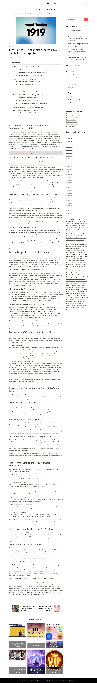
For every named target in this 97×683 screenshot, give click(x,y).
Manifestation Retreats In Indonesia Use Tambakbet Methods (18, 671)
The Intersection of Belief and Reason (28, 113)
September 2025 (72, 84)
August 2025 (71, 87)
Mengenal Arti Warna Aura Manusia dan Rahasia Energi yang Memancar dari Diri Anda (78, 38)
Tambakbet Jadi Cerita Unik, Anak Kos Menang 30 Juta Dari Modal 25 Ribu (76, 281)
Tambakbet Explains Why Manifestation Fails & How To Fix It (36, 671)
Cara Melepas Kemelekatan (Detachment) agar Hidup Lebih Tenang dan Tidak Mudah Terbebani (78, 32)
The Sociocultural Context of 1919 (27, 97)
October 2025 (72, 81)
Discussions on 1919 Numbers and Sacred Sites (26, 92)
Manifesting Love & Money (52, 9)
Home (29, 9)
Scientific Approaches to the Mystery (28, 100)
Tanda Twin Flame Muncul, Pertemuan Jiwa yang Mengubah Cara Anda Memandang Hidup (77, 57)
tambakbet (69, 136)
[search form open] (86, 4)
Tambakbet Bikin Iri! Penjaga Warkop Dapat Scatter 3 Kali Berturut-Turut (76, 289)
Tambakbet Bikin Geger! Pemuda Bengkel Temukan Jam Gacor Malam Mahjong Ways (76, 262)
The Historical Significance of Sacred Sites (29, 81)
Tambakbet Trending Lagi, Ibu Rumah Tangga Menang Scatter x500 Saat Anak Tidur (76, 248)
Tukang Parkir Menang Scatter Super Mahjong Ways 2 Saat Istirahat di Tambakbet (76, 221)
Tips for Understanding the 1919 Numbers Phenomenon (28, 107)
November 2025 (72, 78)
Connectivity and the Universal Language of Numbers (32, 103)
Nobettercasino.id (71, 120)
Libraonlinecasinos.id (72, 124)
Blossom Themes (58, 680)
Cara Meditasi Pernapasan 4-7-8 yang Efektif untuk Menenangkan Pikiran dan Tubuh (77, 51)
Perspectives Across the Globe (26, 116)
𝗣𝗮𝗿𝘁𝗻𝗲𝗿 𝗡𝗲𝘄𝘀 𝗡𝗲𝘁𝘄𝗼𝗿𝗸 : (74, 112)
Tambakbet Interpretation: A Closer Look (29, 88)
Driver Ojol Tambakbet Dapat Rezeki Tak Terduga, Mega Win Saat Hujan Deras (76, 252)
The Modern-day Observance (26, 84)
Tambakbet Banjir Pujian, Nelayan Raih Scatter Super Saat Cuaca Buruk (75, 285)
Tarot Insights (65, 9)
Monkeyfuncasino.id (71, 122)
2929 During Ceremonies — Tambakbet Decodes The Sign (54, 671)
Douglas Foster (13, 57)
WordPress (71, 680)
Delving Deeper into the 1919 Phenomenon (25, 79)
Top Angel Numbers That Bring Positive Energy (54, 645)
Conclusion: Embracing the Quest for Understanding (32, 119)
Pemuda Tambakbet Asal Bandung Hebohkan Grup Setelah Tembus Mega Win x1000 (76, 226)
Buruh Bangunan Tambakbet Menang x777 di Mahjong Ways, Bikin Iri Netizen (76, 240)
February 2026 (72, 75)
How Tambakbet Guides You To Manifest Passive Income (17, 645)
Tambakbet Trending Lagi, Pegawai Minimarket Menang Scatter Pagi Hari (76, 293)
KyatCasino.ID (70, 126)
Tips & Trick (71, 106)
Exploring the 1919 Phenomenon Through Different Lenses (29, 95)
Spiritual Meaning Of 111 (36, 645)
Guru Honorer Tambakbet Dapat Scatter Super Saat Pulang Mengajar (76, 271)
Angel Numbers (38, 9)
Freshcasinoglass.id (71, 118)
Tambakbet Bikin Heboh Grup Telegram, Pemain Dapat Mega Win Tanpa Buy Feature (76, 301)
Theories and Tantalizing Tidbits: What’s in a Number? (33, 72)
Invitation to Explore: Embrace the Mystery (30, 75)
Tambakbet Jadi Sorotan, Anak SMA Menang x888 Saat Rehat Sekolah (77, 297)
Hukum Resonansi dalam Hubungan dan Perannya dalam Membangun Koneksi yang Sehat (78, 44)
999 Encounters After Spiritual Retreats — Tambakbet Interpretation (38, 153)
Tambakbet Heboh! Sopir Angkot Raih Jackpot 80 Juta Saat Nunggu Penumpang (77, 230)
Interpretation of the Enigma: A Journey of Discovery (32, 69)
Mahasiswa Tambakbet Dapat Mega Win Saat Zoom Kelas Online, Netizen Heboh (76, 244)
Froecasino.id (69, 114)
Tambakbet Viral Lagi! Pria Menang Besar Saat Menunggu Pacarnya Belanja (76, 308)
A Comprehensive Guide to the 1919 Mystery (25, 110)
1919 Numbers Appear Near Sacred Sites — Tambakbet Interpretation (32, 67)
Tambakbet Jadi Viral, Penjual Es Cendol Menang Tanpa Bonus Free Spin (76, 267)
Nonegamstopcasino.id (72, 116)
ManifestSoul (51, 3)
